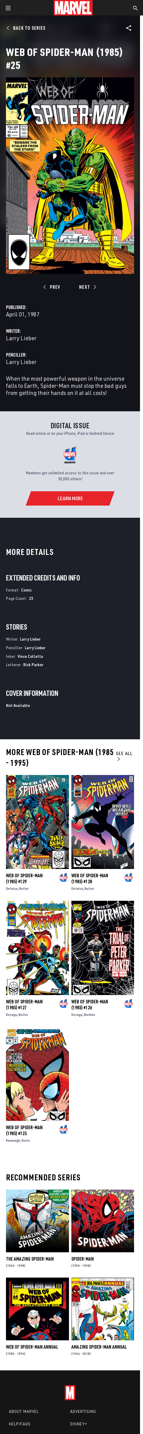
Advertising (83, 1411)
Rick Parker (33, 664)
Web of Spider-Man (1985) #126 (89, 1005)
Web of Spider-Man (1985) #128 (89, 878)
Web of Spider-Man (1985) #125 (24, 1130)
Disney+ (78, 1424)
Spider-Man (82, 1259)
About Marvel (24, 1411)
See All (124, 755)
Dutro (25, 1140)
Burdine (89, 1014)
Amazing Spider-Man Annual (99, 1347)
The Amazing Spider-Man (30, 1259)
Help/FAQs (20, 1424)
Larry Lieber (21, 338)
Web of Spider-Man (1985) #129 (24, 878)
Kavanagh (13, 1140)
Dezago (11, 1014)
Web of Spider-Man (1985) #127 (24, 1005)
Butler (24, 888)
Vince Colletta (30, 656)
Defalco (12, 888)
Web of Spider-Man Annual (32, 1347)
